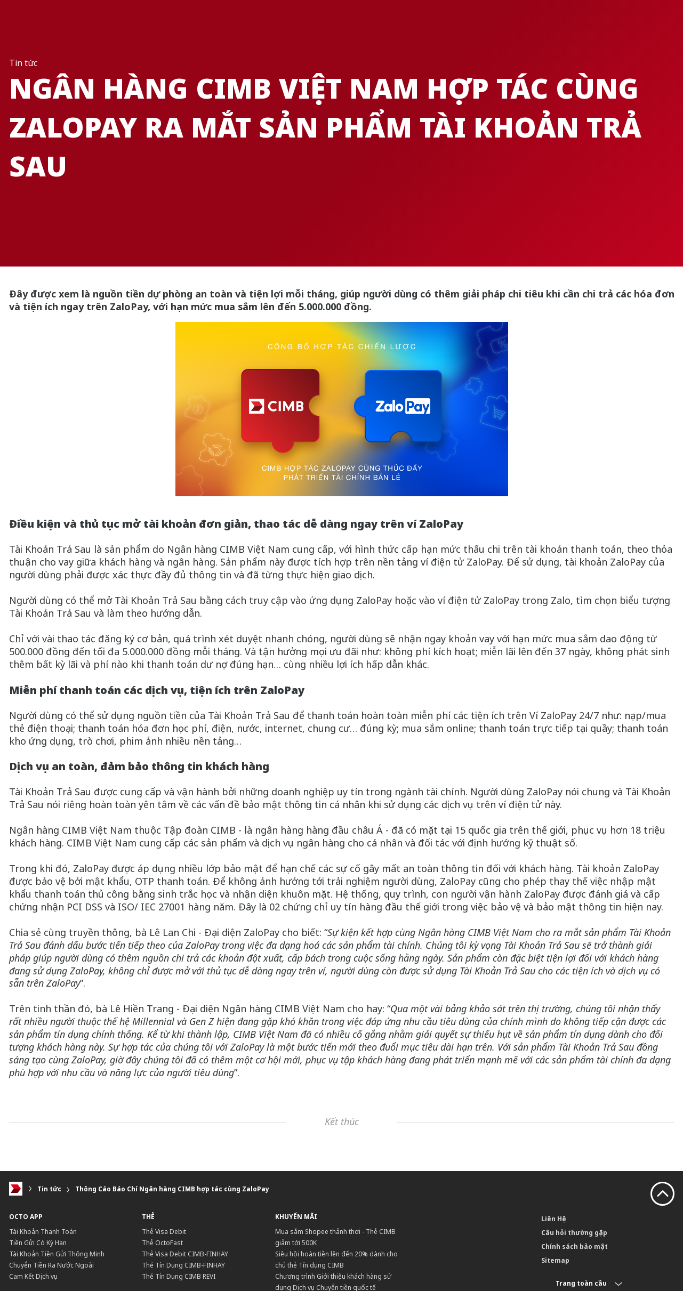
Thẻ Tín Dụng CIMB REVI (178, 1276)
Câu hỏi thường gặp (574, 1232)
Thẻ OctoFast (162, 1242)
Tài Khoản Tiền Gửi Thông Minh (57, 1253)
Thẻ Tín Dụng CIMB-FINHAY (183, 1265)
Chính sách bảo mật (574, 1246)
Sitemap (555, 1260)
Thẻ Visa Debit (164, 1231)
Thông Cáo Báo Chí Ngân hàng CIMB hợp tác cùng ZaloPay (172, 1188)
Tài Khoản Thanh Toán (43, 1231)
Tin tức (49, 1188)
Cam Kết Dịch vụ (33, 1276)
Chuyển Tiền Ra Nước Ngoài (51, 1265)
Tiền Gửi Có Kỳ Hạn (38, 1242)
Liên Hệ (553, 1218)
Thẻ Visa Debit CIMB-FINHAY (185, 1253)
